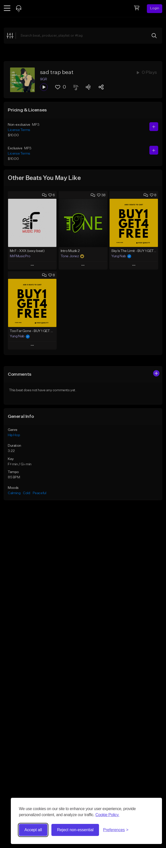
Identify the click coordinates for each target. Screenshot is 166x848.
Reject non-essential (75, 830)
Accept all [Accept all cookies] (33, 830)
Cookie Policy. (107, 815)
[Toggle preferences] (115, 830)
